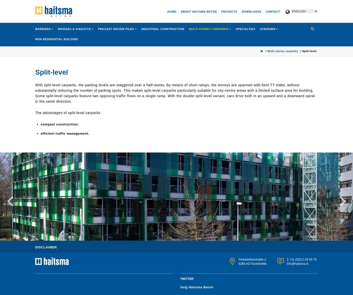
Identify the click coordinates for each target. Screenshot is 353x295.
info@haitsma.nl (297, 264)
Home (172, 11)
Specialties (245, 29)
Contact (273, 11)
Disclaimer (46, 247)
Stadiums (268, 29)
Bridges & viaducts (75, 29)
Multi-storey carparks (209, 29)
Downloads (251, 11)
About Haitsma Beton (199, 11)
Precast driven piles (116, 29)
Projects (229, 11)
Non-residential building (56, 39)
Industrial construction (162, 29)
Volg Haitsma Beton (196, 287)
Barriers (43, 29)
